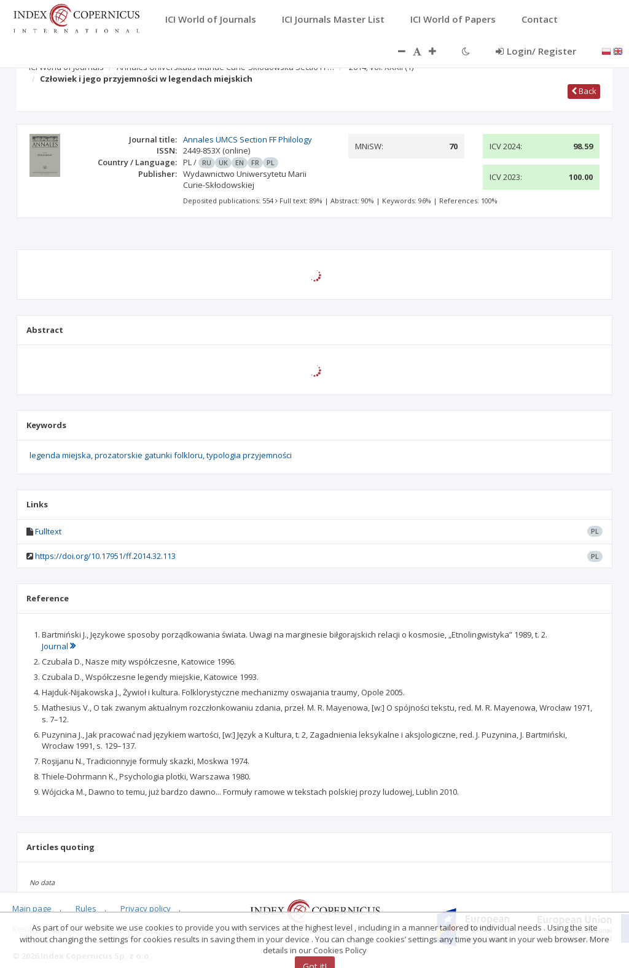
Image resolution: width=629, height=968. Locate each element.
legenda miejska (60, 455)
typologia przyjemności (249, 455)
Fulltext (48, 531)
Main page (32, 908)
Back (583, 90)
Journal (59, 646)
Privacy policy (145, 908)
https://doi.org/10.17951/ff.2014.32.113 (105, 555)
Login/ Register (536, 51)
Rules (86, 908)
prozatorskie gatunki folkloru (149, 455)
